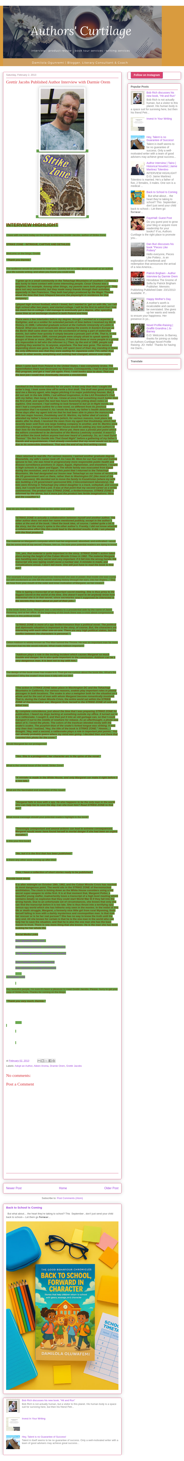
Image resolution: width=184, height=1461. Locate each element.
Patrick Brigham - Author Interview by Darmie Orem (162, 275)
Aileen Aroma (41, 1065)
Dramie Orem (57, 1065)
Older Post (111, 1188)
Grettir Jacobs (74, 1065)
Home (63, 1188)
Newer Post (14, 1188)
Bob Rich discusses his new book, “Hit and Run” (48, 1400)
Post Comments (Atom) (70, 1198)
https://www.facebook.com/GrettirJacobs (40, 947)
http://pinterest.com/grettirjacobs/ (35, 967)
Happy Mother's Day (159, 299)
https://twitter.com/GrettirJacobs (35, 962)
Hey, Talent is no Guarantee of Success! (44, 1436)
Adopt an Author (24, 1065)
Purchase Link (16, 976)
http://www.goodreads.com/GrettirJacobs (41, 953)
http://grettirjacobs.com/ (30, 940)
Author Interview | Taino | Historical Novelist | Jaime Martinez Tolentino (162, 166)
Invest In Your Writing (33, 1418)
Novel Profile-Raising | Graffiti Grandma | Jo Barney (160, 328)
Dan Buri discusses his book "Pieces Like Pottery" (160, 247)
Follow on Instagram (147, 74)
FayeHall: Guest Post (159, 217)
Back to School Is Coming (24, 1207)
